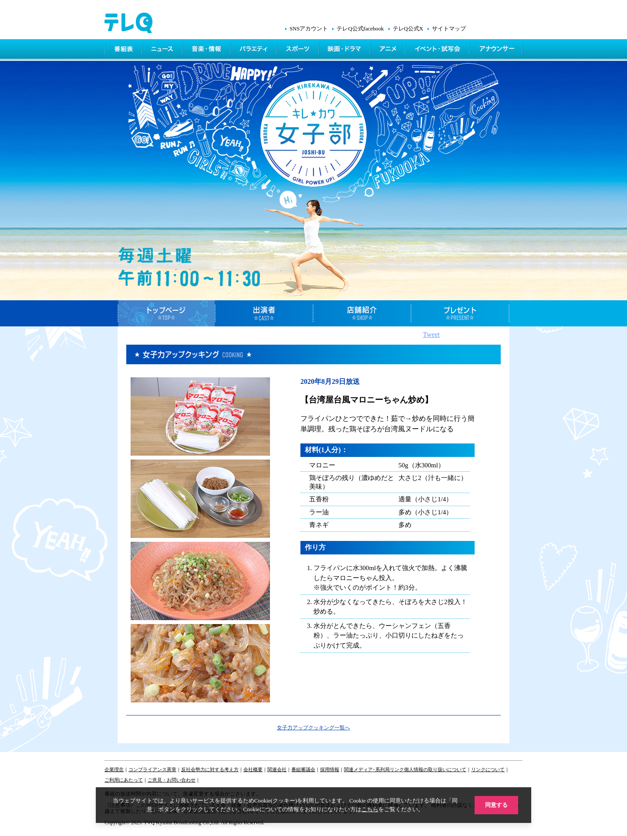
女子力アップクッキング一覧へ (313, 728)
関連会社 (277, 769)
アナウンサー (496, 50)
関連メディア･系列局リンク (374, 769)
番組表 (123, 50)
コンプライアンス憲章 (152, 769)
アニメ (388, 50)
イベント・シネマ (438, 50)
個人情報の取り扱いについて (435, 769)
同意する (496, 805)
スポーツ (298, 50)
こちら (369, 809)
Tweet (431, 334)
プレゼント (460, 313)
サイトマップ (449, 29)
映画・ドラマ (345, 50)
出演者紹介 (265, 313)
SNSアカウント (309, 29)
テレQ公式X (408, 29)
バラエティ (254, 50)
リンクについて (488, 769)
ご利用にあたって (123, 779)
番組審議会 (303, 769)
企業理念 (114, 769)
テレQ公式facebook (360, 29)
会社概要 (253, 769)
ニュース (163, 50)
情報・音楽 (207, 50)
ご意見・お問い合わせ (172, 779)
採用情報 (329, 769)
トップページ (167, 313)
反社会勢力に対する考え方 (210, 769)
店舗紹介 (362, 313)
